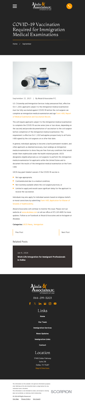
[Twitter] (35, 303)
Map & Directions (42, 368)
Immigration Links (42, 339)
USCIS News (27, 224)
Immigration (38, 224)
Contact (42, 345)
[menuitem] (16, 399)
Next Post (66, 232)
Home (42, 316)
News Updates (42, 333)
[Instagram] (50, 303)
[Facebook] (30, 303)
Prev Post (19, 232)
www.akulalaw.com (29, 212)
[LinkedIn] (40, 303)
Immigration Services (42, 327)
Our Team (42, 322)
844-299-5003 (42, 298)
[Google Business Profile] (45, 303)
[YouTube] (55, 303)
